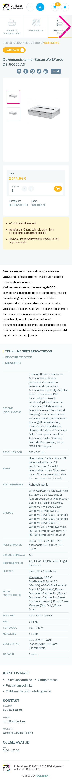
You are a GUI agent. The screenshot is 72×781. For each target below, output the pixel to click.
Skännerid (51, 43)
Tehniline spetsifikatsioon (28, 351)
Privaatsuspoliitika (19, 685)
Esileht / (9, 43)
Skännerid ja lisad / (30, 43)
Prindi (56, 71)
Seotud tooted (18, 357)
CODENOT (43, 775)
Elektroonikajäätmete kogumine (28, 691)
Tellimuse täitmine (19, 680)
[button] (65, 26)
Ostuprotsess (48, 680)
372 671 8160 (12, 709)
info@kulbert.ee (14, 721)
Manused (13, 363)
